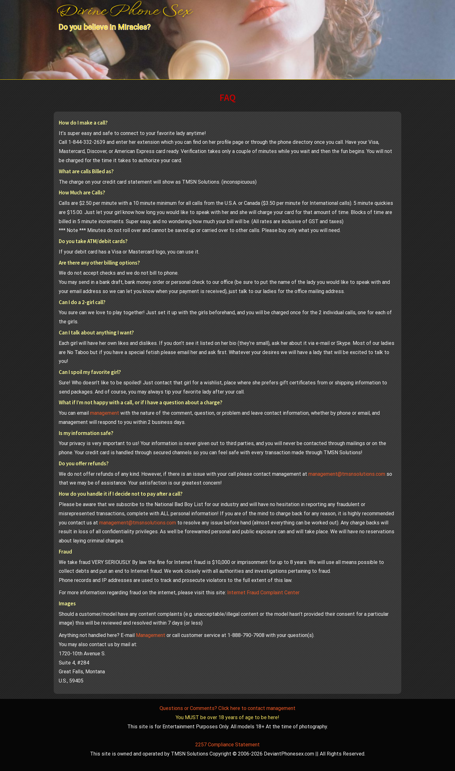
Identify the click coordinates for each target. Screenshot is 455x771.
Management (150, 635)
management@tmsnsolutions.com (346, 474)
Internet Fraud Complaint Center (263, 593)
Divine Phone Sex (124, 11)
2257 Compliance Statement (227, 745)
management (104, 413)
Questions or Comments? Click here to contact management (227, 708)
